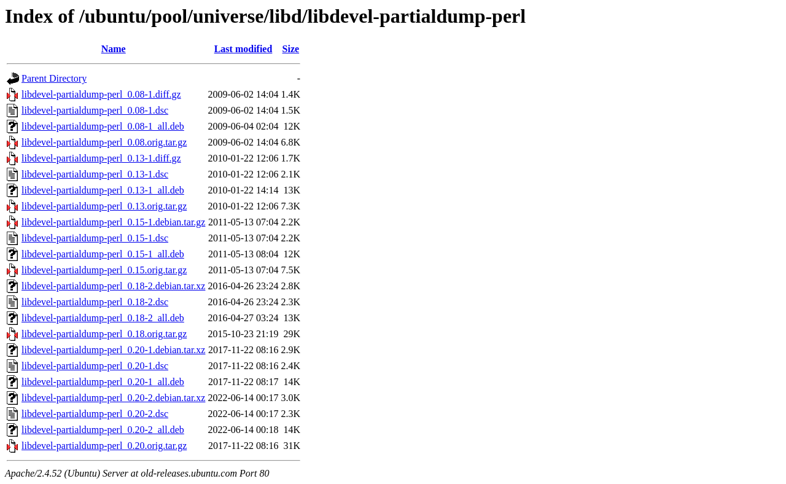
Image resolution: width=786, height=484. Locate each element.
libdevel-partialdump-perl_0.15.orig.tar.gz (104, 270)
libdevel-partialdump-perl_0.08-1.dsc (94, 110)
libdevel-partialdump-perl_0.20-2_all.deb (102, 429)
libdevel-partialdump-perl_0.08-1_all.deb (102, 126)
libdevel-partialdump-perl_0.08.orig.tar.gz (104, 142)
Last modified (243, 49)
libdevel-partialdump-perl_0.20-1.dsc (94, 366)
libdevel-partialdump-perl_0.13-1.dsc (94, 174)
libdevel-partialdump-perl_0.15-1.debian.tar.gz (113, 222)
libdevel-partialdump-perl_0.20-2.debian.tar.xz (113, 397)
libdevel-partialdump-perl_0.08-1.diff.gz (101, 94)
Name (113, 49)
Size (291, 49)
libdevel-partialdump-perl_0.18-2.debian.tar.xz (113, 286)
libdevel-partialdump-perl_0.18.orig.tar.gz (104, 334)
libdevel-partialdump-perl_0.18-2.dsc (94, 302)
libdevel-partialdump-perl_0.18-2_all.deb (102, 318)
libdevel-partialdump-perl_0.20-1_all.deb (102, 382)
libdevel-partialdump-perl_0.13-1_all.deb (102, 190)
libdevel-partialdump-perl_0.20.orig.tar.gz (104, 445)
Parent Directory (54, 78)
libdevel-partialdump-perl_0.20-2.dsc (94, 413)
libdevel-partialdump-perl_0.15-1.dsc (94, 238)
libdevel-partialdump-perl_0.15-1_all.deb (102, 254)
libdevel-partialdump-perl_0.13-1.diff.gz (101, 158)
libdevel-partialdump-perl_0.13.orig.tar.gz (104, 206)
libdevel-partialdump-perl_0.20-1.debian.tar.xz (113, 350)
